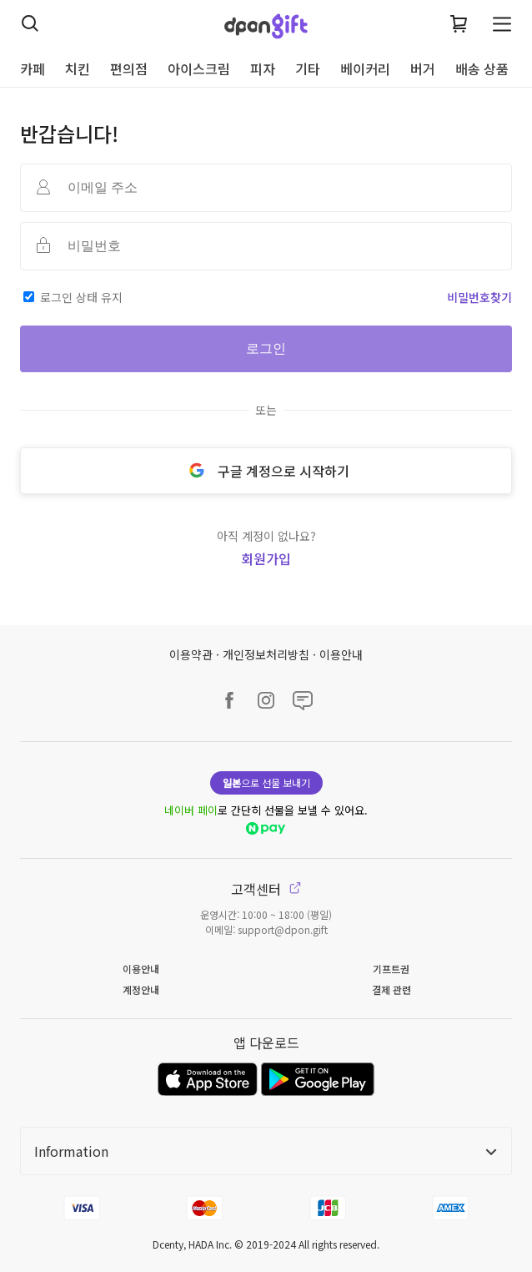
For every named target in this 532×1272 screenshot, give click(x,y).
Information (266, 1151)
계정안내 (141, 989)
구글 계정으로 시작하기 (266, 471)
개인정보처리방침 (266, 654)
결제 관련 (391, 989)
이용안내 (341, 654)
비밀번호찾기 (479, 297)
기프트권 (391, 969)
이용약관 (191, 654)
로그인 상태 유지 (81, 297)
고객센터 (266, 889)
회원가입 (266, 558)
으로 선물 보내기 (266, 782)
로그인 (266, 348)
